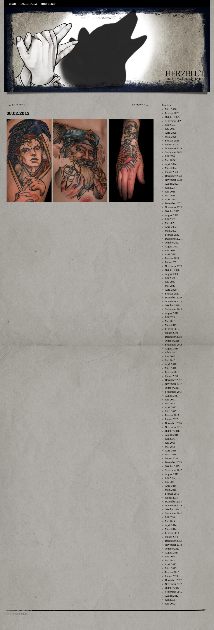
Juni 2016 (170, 442)
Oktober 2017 (172, 387)
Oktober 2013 (172, 548)
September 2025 (173, 121)
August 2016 (172, 434)
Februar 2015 (172, 493)
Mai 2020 (170, 285)
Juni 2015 (170, 482)
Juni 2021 (170, 250)
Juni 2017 (170, 399)
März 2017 (170, 411)
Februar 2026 (172, 113)
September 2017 (173, 391)
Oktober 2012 (172, 587)
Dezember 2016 (173, 423)
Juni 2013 (170, 556)
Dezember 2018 (173, 336)
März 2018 (170, 368)
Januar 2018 (171, 376)
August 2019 (172, 313)
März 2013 (170, 568)
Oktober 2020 (172, 270)
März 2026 (170, 109)
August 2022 (172, 215)
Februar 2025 (172, 140)
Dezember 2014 (173, 501)
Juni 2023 (170, 191)
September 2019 (173, 309)
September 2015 (173, 470)
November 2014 (173, 505)
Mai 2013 (170, 560)
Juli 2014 (170, 517)
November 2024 (173, 148)
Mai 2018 (170, 360)
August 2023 (172, 183)
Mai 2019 (170, 321)
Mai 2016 (170, 446)
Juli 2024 (170, 156)
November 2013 (173, 544)
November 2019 (173, 301)
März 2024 (170, 168)
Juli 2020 (170, 277)
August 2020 (172, 274)
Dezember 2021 (173, 238)
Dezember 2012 (173, 580)
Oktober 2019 (172, 305)
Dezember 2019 (173, 297)
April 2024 (170, 164)
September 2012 (173, 591)
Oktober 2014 (172, 509)
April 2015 (170, 485)
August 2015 (172, 474)
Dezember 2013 (173, 540)
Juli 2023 (170, 187)
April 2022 (170, 226)
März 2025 (170, 136)
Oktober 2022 (172, 211)
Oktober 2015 (172, 466)
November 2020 (173, 266)
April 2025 (170, 132)
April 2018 (170, 364)
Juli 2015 (170, 478)
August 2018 (172, 348)
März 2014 (170, 529)
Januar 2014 (171, 536)
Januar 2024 (171, 172)
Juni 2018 (170, 356)
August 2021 (172, 246)
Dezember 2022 (173, 203)
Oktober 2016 (172, 430)
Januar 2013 (171, 576)
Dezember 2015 (173, 462)
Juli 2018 (170, 352)
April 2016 (170, 450)
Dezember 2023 (173, 175)
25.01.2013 (17, 105)
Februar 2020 (172, 293)
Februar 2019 (172, 328)
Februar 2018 (172, 372)
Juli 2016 (170, 438)
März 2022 (170, 230)
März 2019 (170, 325)
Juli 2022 (170, 219)
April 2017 (170, 407)
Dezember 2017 (173, 379)
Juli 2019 (170, 317)
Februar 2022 (172, 234)
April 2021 (170, 254)
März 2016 (170, 454)
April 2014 (170, 525)
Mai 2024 (170, 160)
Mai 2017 (170, 403)
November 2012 (173, 584)
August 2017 (172, 395)
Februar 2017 (172, 415)
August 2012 (172, 595)
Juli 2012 (170, 599)
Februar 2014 (172, 533)
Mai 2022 (170, 223)
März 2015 (170, 489)
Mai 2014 (170, 521)
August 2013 (172, 552)
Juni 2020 (170, 281)
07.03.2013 (140, 105)
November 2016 (173, 427)
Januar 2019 (171, 332)
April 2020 (170, 289)
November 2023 (173, 179)
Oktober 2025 (172, 117)
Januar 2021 (171, 262)
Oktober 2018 (172, 340)
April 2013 (170, 564)
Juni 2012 (170, 603)
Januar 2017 (171, 419)
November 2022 (173, 207)
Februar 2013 (172, 572)
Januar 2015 (171, 497)
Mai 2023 (170, 195)
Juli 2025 (170, 124)
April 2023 (170, 199)
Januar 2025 (171, 144)
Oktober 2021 (172, 242)
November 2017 (173, 383)
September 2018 (173, 344)
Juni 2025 (170, 128)
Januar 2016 (171, 458)
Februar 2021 (172, 258)
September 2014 (173, 513)
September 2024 (173, 152)
